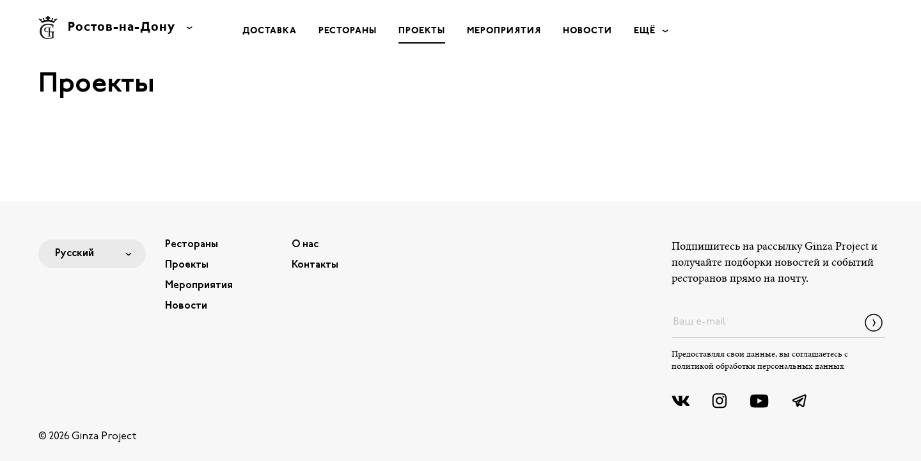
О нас (305, 244)
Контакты (315, 265)
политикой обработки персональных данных (758, 366)
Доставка (269, 31)
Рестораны (348, 31)
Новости (587, 31)
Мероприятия (504, 31)
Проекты (421, 31)
